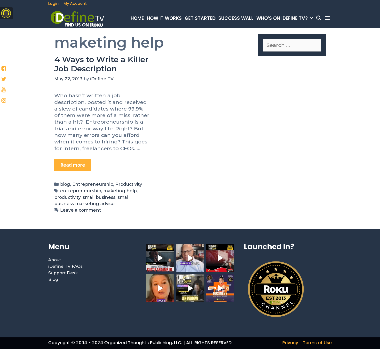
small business (99, 197)
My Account (75, 3)
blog (65, 184)
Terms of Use (317, 343)
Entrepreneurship (92, 184)
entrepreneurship (80, 190)
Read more (75, 163)
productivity (67, 197)
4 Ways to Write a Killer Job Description (101, 64)
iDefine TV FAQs (65, 266)
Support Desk (63, 272)
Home (137, 18)
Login (53, 3)
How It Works (164, 18)
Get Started (200, 18)
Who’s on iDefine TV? (285, 18)
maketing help (120, 190)
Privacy (290, 343)
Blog (53, 279)
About (54, 259)
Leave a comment (80, 210)
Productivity (128, 184)
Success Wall (235, 18)
